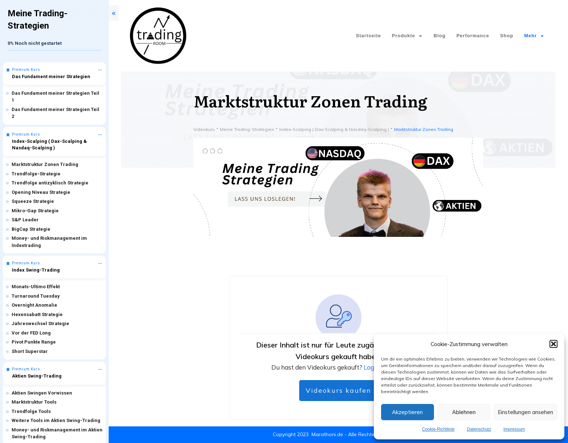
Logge (373, 367)
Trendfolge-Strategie (36, 173)
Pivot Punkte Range (34, 342)
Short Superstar (30, 351)
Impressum (514, 429)
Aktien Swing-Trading (37, 376)
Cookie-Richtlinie (438, 429)
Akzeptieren (407, 412)
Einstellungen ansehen (525, 412)
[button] (553, 344)
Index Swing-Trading (36, 270)
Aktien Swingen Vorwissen (42, 393)
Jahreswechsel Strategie (40, 323)
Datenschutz (479, 429)
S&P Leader (25, 219)
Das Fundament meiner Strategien (51, 76)
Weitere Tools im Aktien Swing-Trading (56, 420)
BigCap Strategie (31, 229)
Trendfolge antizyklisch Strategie (50, 183)
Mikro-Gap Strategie (35, 210)
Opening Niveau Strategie (41, 192)
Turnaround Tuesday (36, 296)
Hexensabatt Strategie (37, 314)
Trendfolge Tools (31, 411)
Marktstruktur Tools (34, 402)
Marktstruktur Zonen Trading (45, 164)
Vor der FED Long (31, 333)
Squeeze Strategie (33, 201)
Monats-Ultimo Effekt (36, 286)
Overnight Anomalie (34, 305)
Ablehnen (464, 412)
